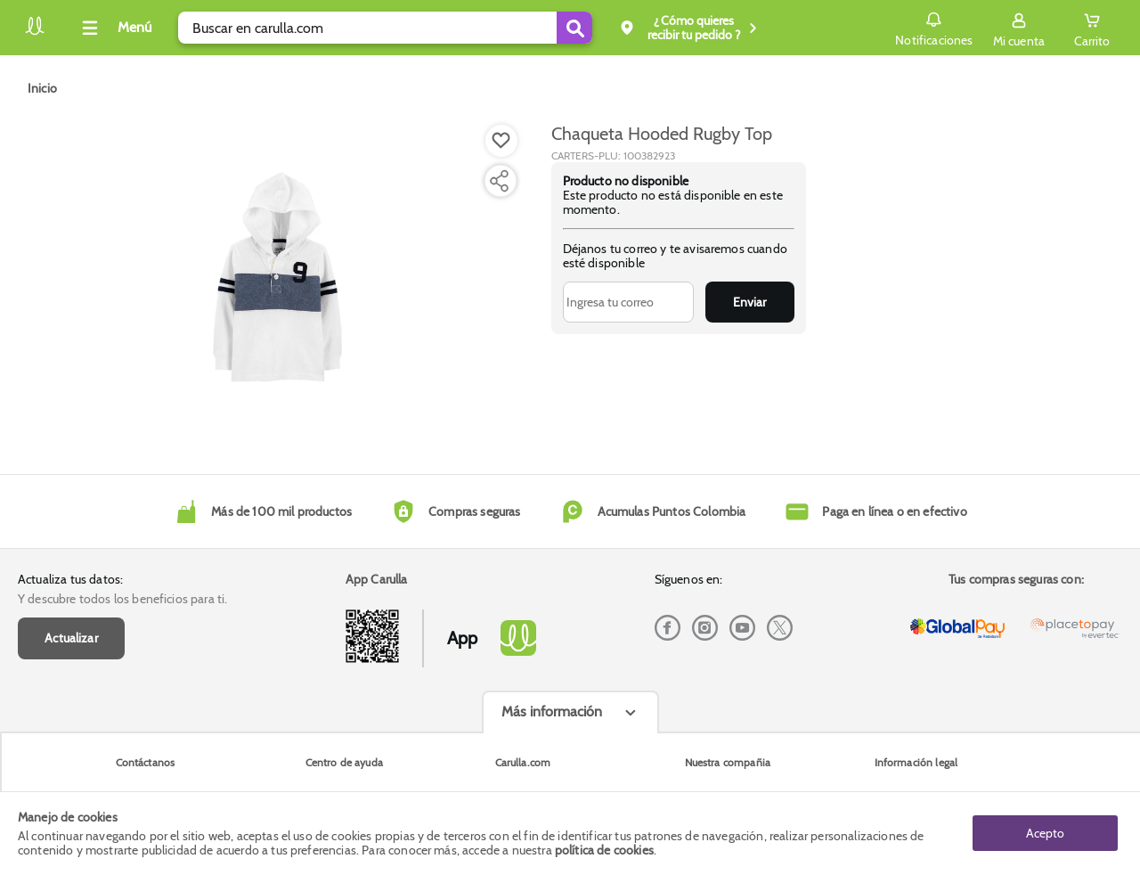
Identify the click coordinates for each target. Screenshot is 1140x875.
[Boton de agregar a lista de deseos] (501, 141)
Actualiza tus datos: (70, 579)
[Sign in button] (1018, 27)
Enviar (749, 302)
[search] (385, 28)
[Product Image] (278, 277)
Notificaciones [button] (934, 26)
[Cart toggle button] (1092, 27)
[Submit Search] (574, 28)
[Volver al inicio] (34, 32)
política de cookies (604, 850)
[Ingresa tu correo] (628, 302)
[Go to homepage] (42, 88)
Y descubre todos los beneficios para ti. (122, 599)
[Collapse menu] (114, 27)
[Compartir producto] (499, 181)
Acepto (1045, 833)
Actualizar (71, 638)
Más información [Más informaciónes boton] (551, 711)
